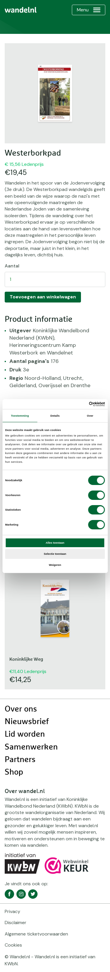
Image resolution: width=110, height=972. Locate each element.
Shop (14, 772)
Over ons (21, 709)
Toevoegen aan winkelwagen (43, 297)
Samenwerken (31, 747)
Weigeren (55, 565)
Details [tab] (55, 415)
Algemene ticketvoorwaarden (36, 934)
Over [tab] (90, 415)
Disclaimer (15, 922)
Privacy (12, 911)
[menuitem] (21, 10)
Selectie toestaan (55, 553)
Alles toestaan (55, 542)
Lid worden (25, 734)
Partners (20, 760)
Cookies (13, 945)
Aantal (12, 266)
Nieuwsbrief (27, 722)
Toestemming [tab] (20, 415)
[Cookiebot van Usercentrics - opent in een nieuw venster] (79, 404)
